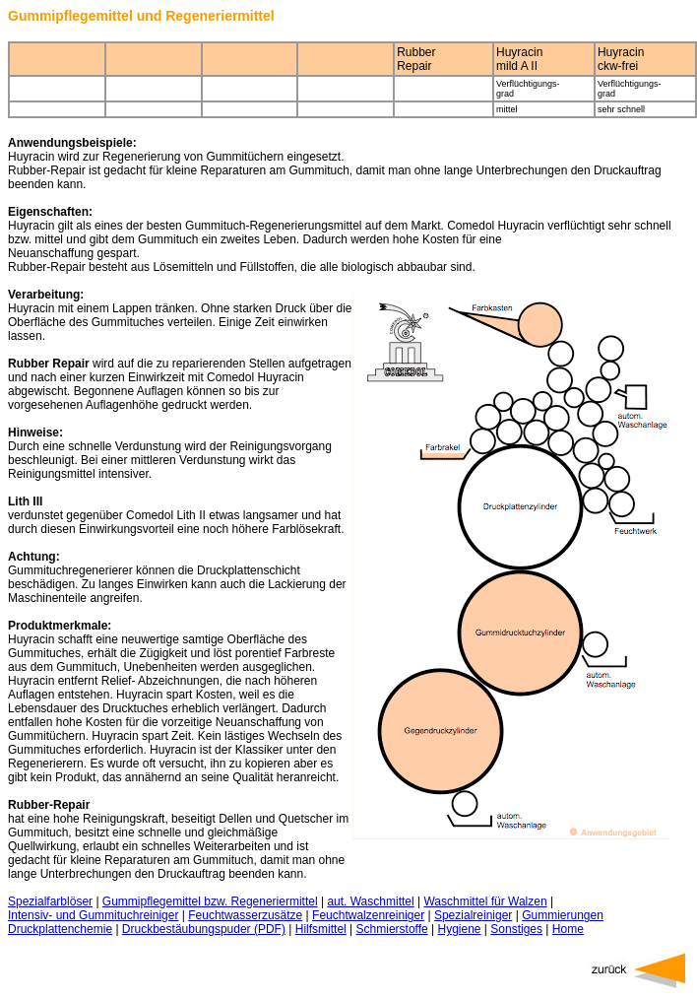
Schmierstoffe (392, 929)
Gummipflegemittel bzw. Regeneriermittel (210, 901)
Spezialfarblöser (50, 901)
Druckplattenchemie (60, 929)
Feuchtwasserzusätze (245, 915)
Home (568, 929)
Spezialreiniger (473, 915)
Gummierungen (562, 915)
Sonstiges (516, 929)
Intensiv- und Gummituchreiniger (93, 915)
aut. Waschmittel (370, 901)
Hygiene (459, 929)
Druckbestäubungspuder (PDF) (203, 929)
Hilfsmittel (321, 929)
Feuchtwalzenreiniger (368, 915)
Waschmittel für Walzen (484, 901)
